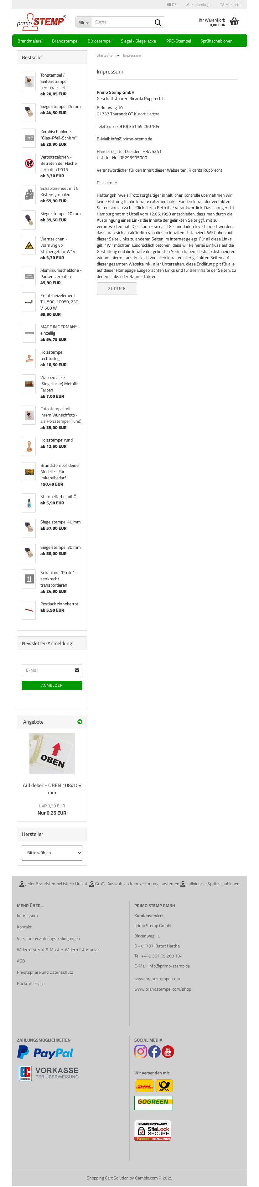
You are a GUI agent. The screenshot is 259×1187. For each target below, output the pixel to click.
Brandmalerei (30, 41)
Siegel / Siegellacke (138, 41)
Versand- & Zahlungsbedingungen (48, 940)
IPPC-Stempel (178, 41)
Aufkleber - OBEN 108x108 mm (52, 790)
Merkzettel (231, 4)
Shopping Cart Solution (108, 1179)
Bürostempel (99, 41)
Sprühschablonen (216, 41)
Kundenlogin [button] (198, 4)
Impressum (27, 917)
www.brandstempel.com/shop (162, 990)
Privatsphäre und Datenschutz (45, 973)
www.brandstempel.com (157, 980)
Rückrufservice (30, 985)
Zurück (117, 290)
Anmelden (52, 686)
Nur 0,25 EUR (52, 811)
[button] (172, 4)
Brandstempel (65, 41)
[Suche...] (83, 22)
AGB (21, 962)
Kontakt (24, 928)
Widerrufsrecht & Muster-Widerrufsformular (58, 951)
